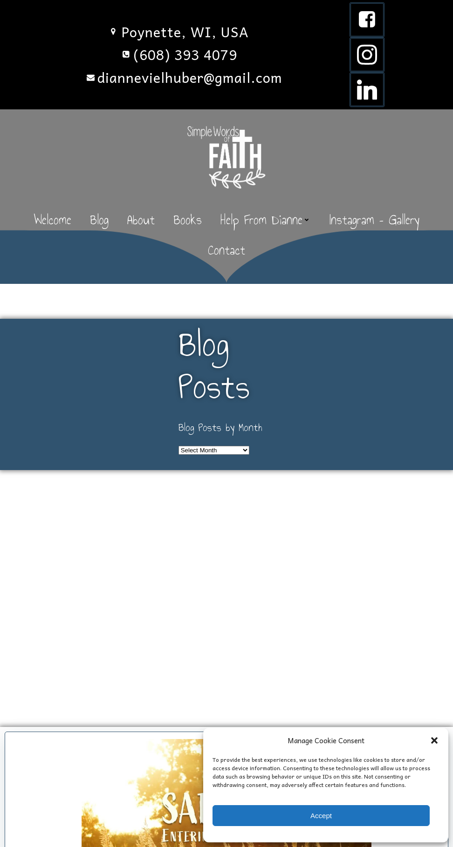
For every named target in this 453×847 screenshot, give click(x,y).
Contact (226, 250)
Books (187, 220)
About (141, 220)
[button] (434, 740)
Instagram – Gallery (374, 220)
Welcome (52, 220)
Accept (321, 816)
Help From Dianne (265, 220)
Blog (99, 220)
